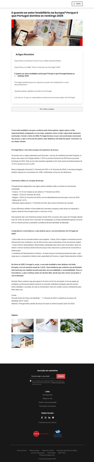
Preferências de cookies (47, 422)
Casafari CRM (51, 459)
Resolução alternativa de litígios (67, 450)
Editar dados (51, 453)
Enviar (61, 376)
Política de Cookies (48, 450)
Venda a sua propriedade (47, 402)
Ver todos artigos (47, 109)
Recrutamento (48, 395)
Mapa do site (47, 398)
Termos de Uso (22, 450)
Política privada (34, 450)
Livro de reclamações (38, 453)
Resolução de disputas (47, 406)
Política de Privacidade (58, 382)
